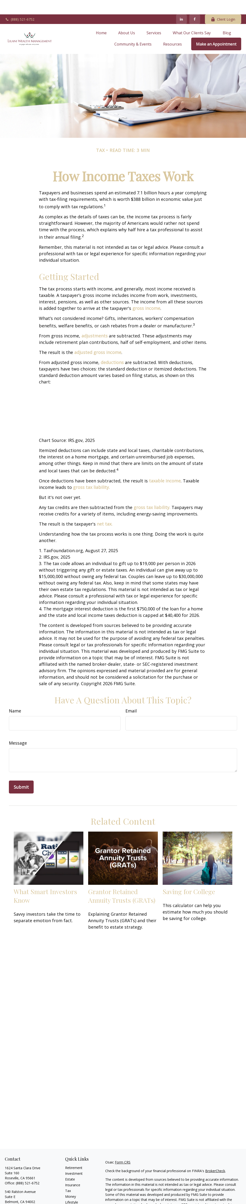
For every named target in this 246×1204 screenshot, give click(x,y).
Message (18, 728)
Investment (74, 1159)
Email (131, 696)
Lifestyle (71, 1188)
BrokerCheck (215, 1156)
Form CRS (122, 1148)
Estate (70, 1165)
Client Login (223, 5)
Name (15, 696)
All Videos (72, 1199)
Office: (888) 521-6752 (22, 1192)
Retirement (73, 1153)
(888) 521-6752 (19, 5)
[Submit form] (21, 772)
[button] (101, 18)
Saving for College (189, 877)
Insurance (72, 1170)
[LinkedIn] (181, 5)
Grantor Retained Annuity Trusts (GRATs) (121, 881)
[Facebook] (194, 5)
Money (70, 1182)
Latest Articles (76, 1193)
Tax (68, 1176)
